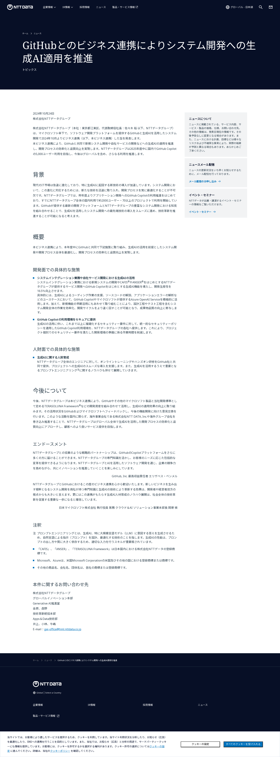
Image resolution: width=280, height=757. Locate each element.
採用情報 (85, 7)
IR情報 (66, 7)
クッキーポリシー (60, 750)
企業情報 (48, 7)
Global (48, 692)
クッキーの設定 (200, 744)
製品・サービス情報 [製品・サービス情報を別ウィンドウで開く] (123, 7)
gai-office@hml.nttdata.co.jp (62, 629)
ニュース (101, 7)
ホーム (25, 33)
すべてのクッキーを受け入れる (243, 744)
